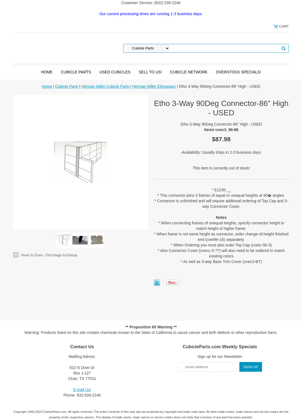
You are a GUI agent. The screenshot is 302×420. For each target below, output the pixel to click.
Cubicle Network (188, 72)
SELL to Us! (150, 72)
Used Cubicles (115, 72)
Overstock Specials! (238, 72)
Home (47, 72)
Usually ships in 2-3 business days (221, 152)
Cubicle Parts (76, 72)
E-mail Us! (82, 389)
